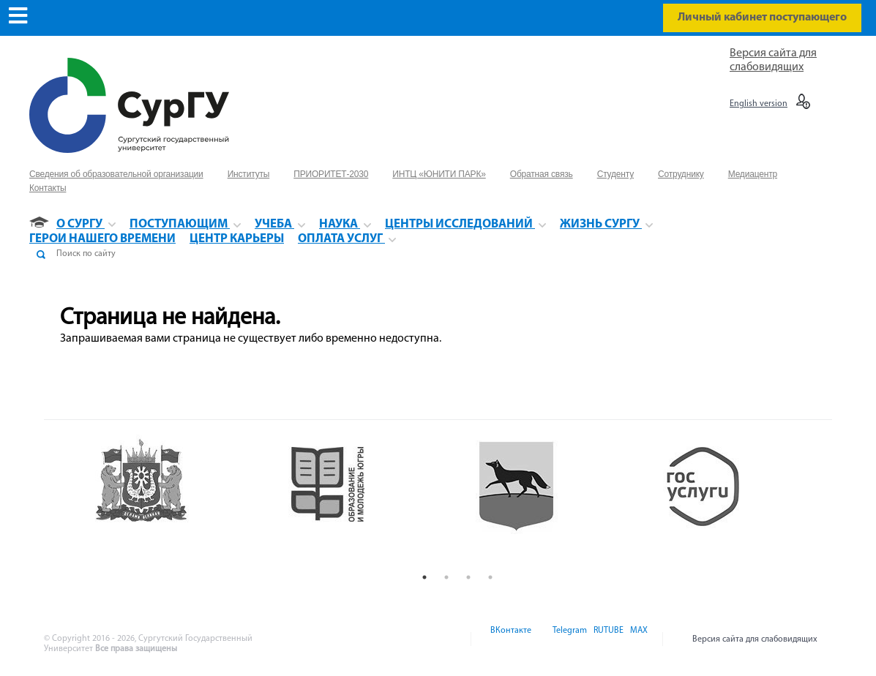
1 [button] (424, 577)
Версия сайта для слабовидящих (754, 639)
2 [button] (446, 577)
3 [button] (468, 577)
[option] (177, 500)
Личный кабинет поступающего (762, 17)
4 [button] (490, 577)
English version (758, 103)
